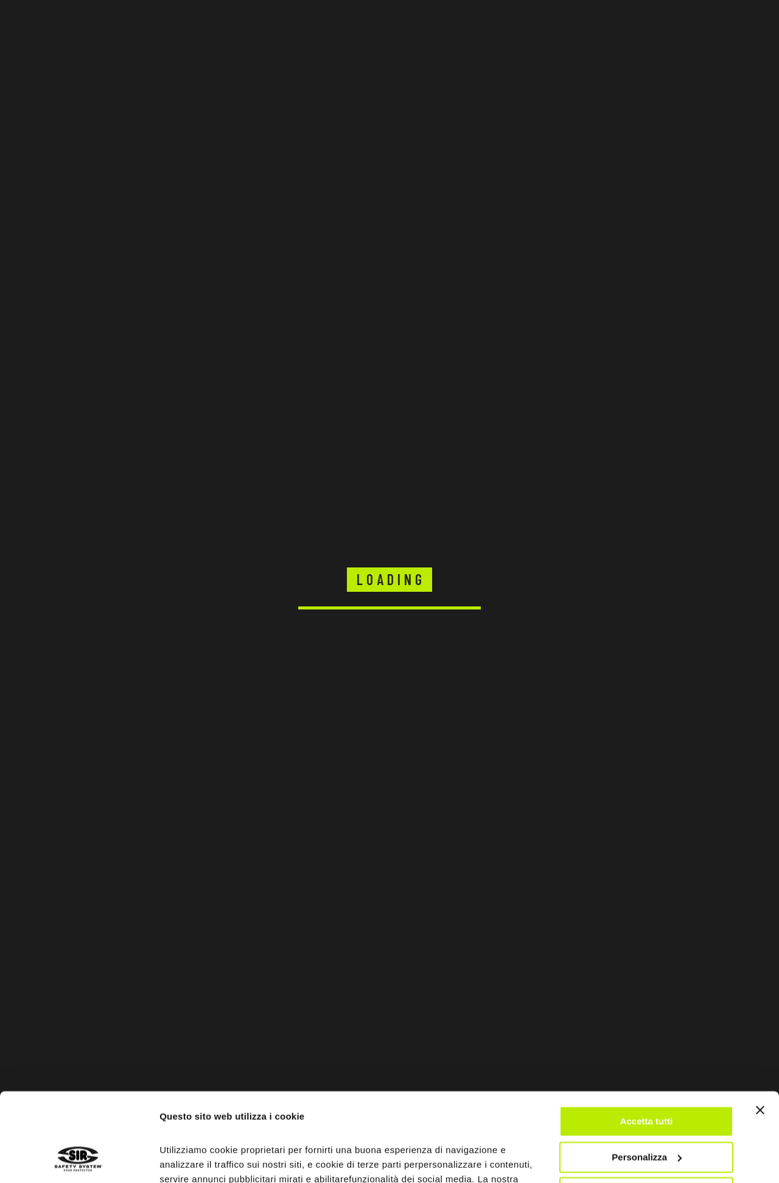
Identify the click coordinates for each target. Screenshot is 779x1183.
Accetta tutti (646, 1038)
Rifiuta (646, 1109)
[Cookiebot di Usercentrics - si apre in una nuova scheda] (79, 1159)
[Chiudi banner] (760, 1027)
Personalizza (647, 1074)
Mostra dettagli (192, 1159)
